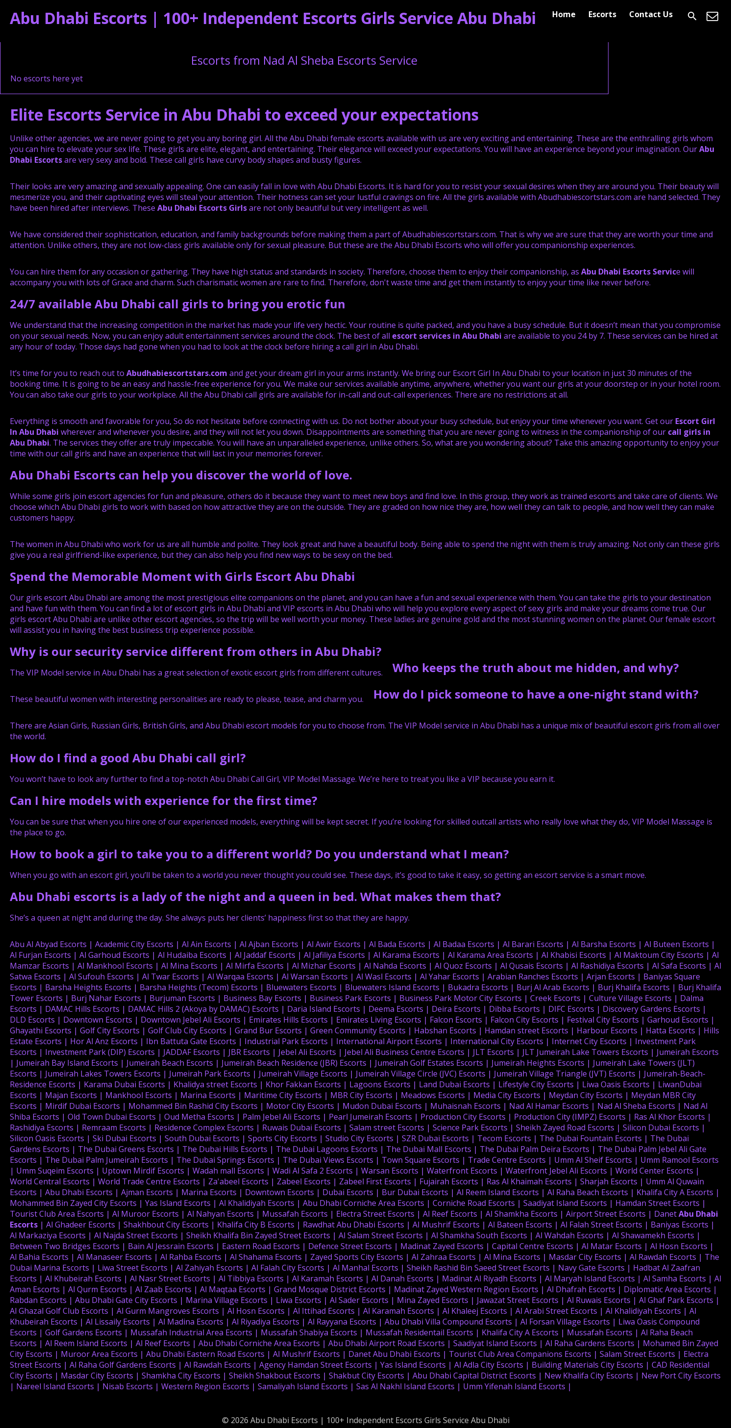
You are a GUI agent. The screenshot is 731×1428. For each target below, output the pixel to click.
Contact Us (651, 14)
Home (564, 14)
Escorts (602, 14)
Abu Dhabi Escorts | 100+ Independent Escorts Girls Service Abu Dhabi (273, 17)
